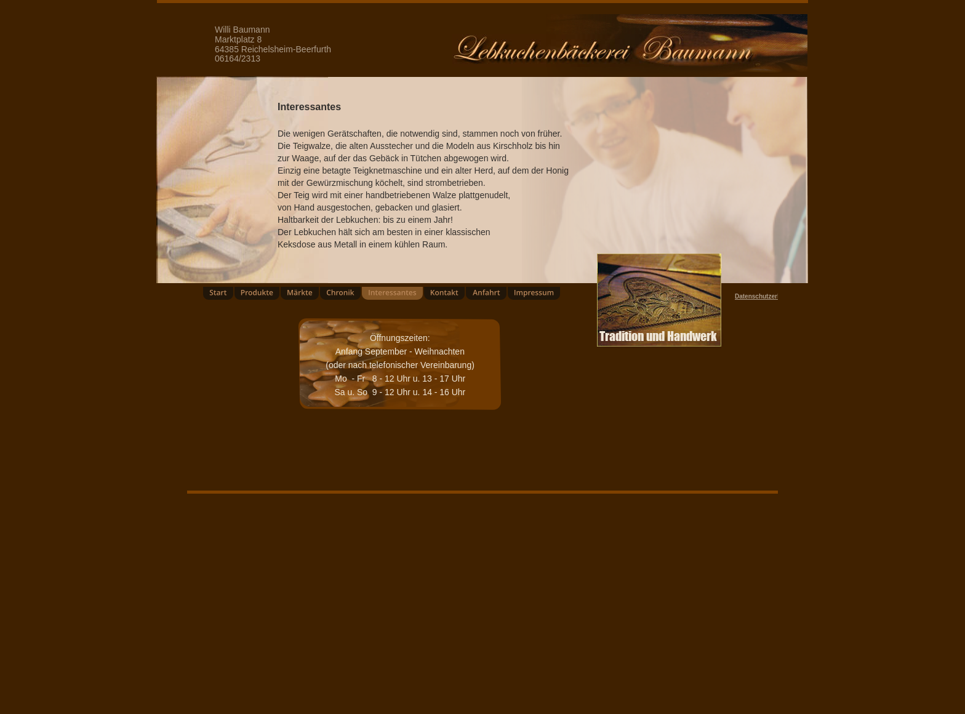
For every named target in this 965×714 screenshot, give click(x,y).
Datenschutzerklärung (767, 296)
